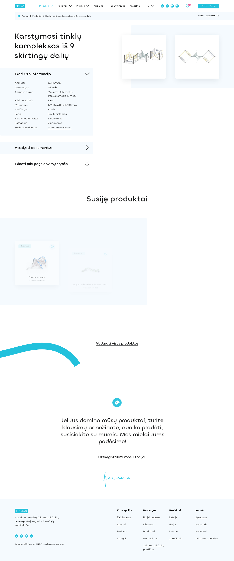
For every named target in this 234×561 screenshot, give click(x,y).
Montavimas (150, 538)
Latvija (173, 517)
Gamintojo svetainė (59, 127)
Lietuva (173, 531)
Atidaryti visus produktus (117, 353)
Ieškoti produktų (208, 16)
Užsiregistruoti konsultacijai (150, 457)
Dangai (121, 538)
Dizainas (148, 524)
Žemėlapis (175, 538)
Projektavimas (151, 517)
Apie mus (201, 517)
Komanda (201, 524)
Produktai (36, 16)
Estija (172, 524)
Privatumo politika (206, 538)
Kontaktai (135, 6)
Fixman (25, 16)
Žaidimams (124, 517)
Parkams (122, 531)
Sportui (121, 524)
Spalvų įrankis (118, 6)
